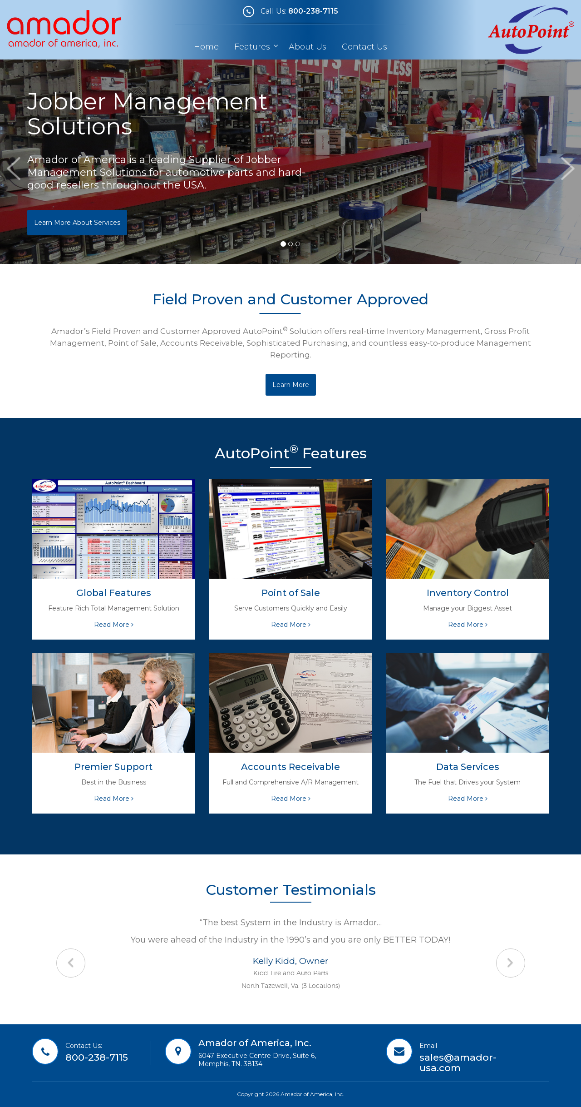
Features (253, 47)
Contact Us (364, 47)
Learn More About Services (77, 222)
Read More (113, 625)
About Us (307, 47)
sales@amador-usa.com (458, 1062)
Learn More (290, 385)
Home (206, 47)
